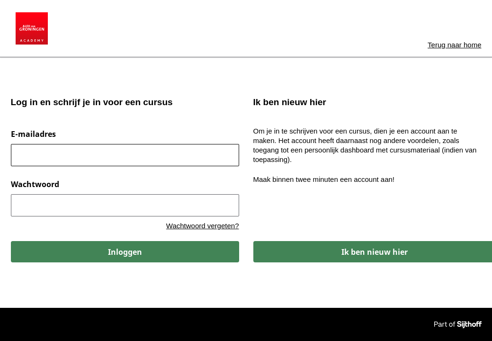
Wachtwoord (35, 184)
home (454, 45)
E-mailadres (33, 134)
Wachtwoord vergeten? (202, 226)
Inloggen (125, 252)
